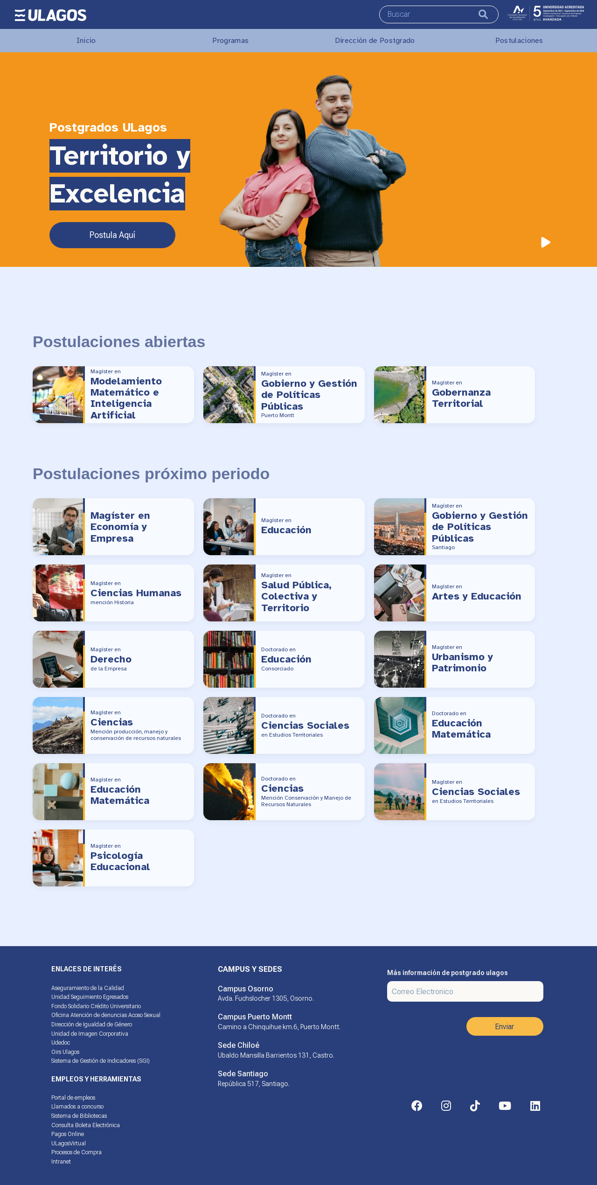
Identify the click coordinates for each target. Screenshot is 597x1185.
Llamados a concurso (77, 1106)
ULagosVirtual (68, 1143)
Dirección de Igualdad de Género (91, 1024)
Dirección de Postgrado (375, 40)
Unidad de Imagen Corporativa (89, 1034)
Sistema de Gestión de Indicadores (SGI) (100, 1061)
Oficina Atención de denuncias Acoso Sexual (105, 1015)
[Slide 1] (298, 246)
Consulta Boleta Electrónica (85, 1125)
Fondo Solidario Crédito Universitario (96, 1006)
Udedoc (60, 1042)
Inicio (86, 40)
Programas (230, 40)
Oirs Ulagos (65, 1052)
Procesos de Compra (76, 1152)
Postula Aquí (112, 235)
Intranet (61, 1161)
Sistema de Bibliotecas (79, 1116)
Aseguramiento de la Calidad (87, 988)
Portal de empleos (73, 1097)
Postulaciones (519, 40)
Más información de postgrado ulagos (447, 972)
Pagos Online (67, 1134)
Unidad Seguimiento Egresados (89, 997)
